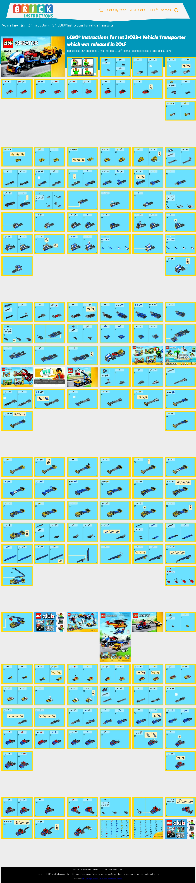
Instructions (42, 25)
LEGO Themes (160, 9)
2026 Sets (137, 9)
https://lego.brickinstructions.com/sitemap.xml (102, 878)
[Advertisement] (100, 123)
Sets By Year (116, 9)
